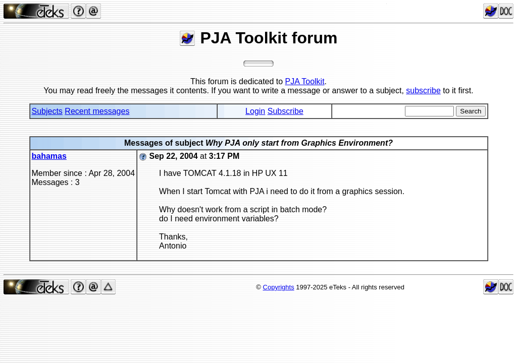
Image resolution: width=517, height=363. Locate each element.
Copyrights (278, 287)
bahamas (49, 156)
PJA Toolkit (305, 81)
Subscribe (285, 111)
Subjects (47, 111)
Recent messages (97, 111)
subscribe (423, 90)
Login (255, 111)
